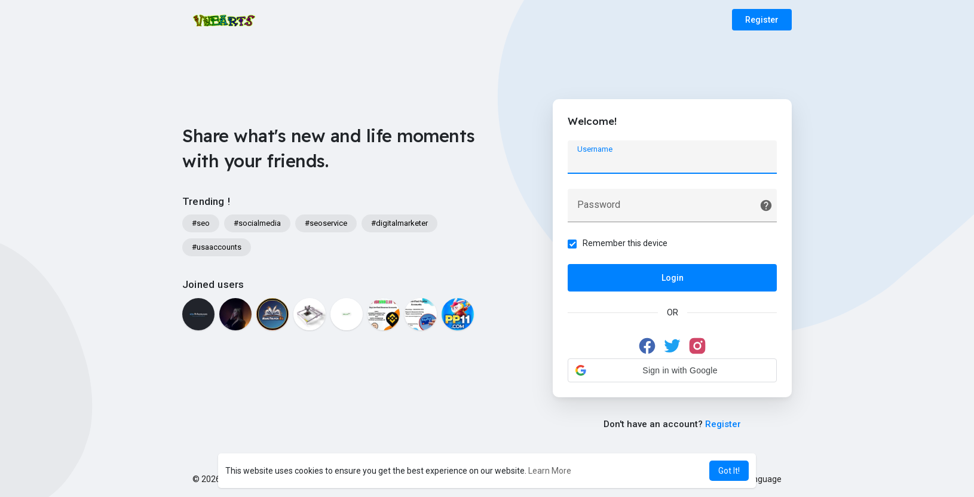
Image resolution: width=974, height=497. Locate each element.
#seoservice (326, 223)
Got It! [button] (729, 470)
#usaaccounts (216, 247)
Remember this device (625, 243)
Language (758, 479)
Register (762, 19)
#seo (201, 223)
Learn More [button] (549, 470)
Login (672, 278)
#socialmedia (257, 223)
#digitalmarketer (399, 223)
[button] (672, 370)
